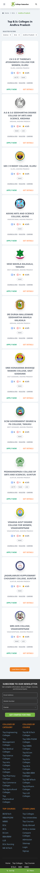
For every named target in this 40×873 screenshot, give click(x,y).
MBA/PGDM (8, 817)
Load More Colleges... (19, 669)
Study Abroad (29, 825)
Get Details (28, 89)
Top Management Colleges (9, 742)
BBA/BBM (7, 836)
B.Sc (13, 13)
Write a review (29, 829)
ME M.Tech (7, 848)
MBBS (5, 821)
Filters (30, 871)
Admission (27, 839)
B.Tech (13, 867)
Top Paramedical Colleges (8, 799)
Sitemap (26, 843)
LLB (4, 840)
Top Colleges (28, 814)
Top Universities (30, 817)
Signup (26, 851)
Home (5, 13)
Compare (30, 83)
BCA (4, 829)
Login (25, 847)
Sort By (10, 871)
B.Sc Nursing (8, 844)
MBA (20, 867)
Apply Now (12, 89)
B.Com (5, 833)
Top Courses (28, 821)
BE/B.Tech (7, 814)
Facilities (22, 83)
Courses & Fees (12, 83)
